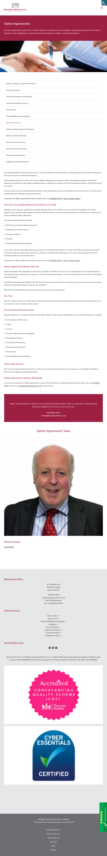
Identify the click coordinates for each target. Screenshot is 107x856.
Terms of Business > (53, 627)
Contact (53, 850)
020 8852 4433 (55, 198)
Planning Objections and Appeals (18, 116)
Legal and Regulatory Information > (53, 621)
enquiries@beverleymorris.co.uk (29, 386)
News (53, 846)
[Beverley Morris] (15, 7)
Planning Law (11, 110)
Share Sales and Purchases (16, 155)
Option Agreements (13, 123)
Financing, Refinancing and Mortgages (20, 129)
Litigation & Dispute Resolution (17, 162)
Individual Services (53, 830)
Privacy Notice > (53, 616)
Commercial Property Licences (17, 103)
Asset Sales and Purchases (15, 142)
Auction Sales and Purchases (16, 149)
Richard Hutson (12, 541)
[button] (101, 7)
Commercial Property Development (19, 97)
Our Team (53, 842)
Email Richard (9, 547)
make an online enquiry (72, 198)
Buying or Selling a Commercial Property (21, 84)
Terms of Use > (53, 619)
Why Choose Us (53, 838)
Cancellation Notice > (53, 633)
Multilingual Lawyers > (53, 636)
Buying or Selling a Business (16, 136)
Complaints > (53, 624)
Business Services (53, 834)
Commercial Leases (13, 90)
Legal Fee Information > (53, 630)
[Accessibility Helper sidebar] (104, 3)
